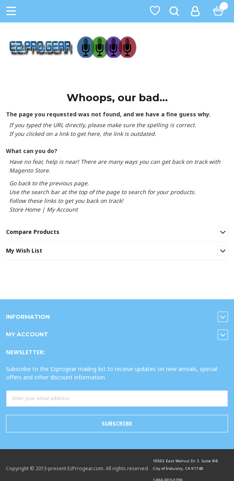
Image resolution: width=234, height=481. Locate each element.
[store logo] (117, 47)
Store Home (24, 209)
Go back (19, 183)
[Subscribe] (117, 423)
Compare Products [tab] (32, 232)
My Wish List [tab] (24, 250)
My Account (62, 209)
